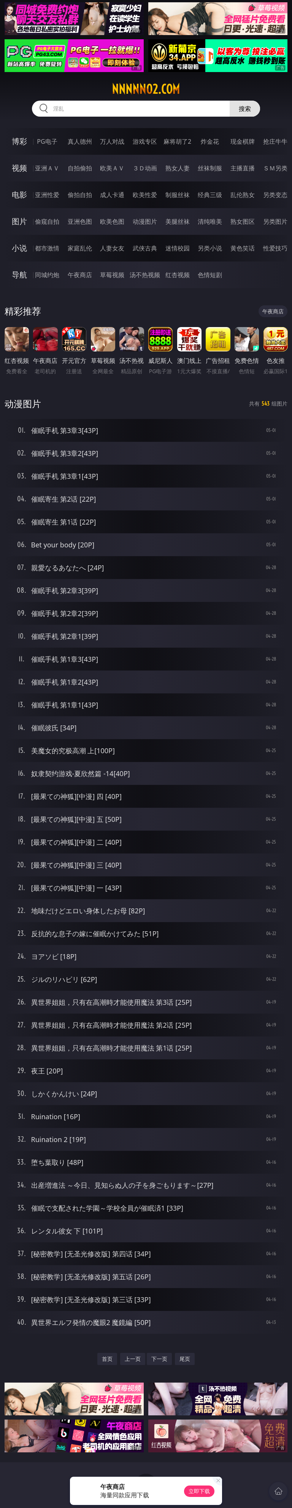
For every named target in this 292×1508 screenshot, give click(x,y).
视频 (19, 168)
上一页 (133, 1358)
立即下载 (199, 1491)
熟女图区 (242, 221)
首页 (107, 1358)
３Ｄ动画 (145, 168)
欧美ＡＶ (112, 168)
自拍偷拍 (80, 168)
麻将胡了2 (177, 141)
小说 (19, 248)
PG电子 (47, 141)
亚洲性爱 (47, 195)
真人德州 (80, 141)
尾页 (184, 1358)
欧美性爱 (145, 195)
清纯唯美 (210, 221)
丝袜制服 (210, 168)
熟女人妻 (177, 168)
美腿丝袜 (177, 221)
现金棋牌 (242, 141)
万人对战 (112, 141)
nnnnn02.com (146, 89)
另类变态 (275, 195)
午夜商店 (80, 275)
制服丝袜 (177, 195)
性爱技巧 (275, 248)
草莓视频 (112, 275)
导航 (19, 275)
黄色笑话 (242, 248)
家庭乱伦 (80, 248)
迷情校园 (177, 248)
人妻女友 (112, 248)
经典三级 (210, 195)
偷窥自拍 (47, 221)
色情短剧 (210, 275)
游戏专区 (145, 141)
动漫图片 (145, 221)
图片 (19, 221)
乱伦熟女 (242, 195)
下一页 (159, 1358)
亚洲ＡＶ (47, 168)
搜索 (245, 108)
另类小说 (210, 248)
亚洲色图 (80, 221)
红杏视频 (177, 275)
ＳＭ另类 (275, 168)
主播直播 (242, 168)
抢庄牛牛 (275, 141)
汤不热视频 (145, 275)
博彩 (19, 141)
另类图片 (275, 221)
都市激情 (47, 248)
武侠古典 (145, 248)
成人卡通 (112, 195)
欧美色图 (112, 221)
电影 (19, 194)
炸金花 (210, 141)
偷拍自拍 (80, 195)
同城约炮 (47, 275)
